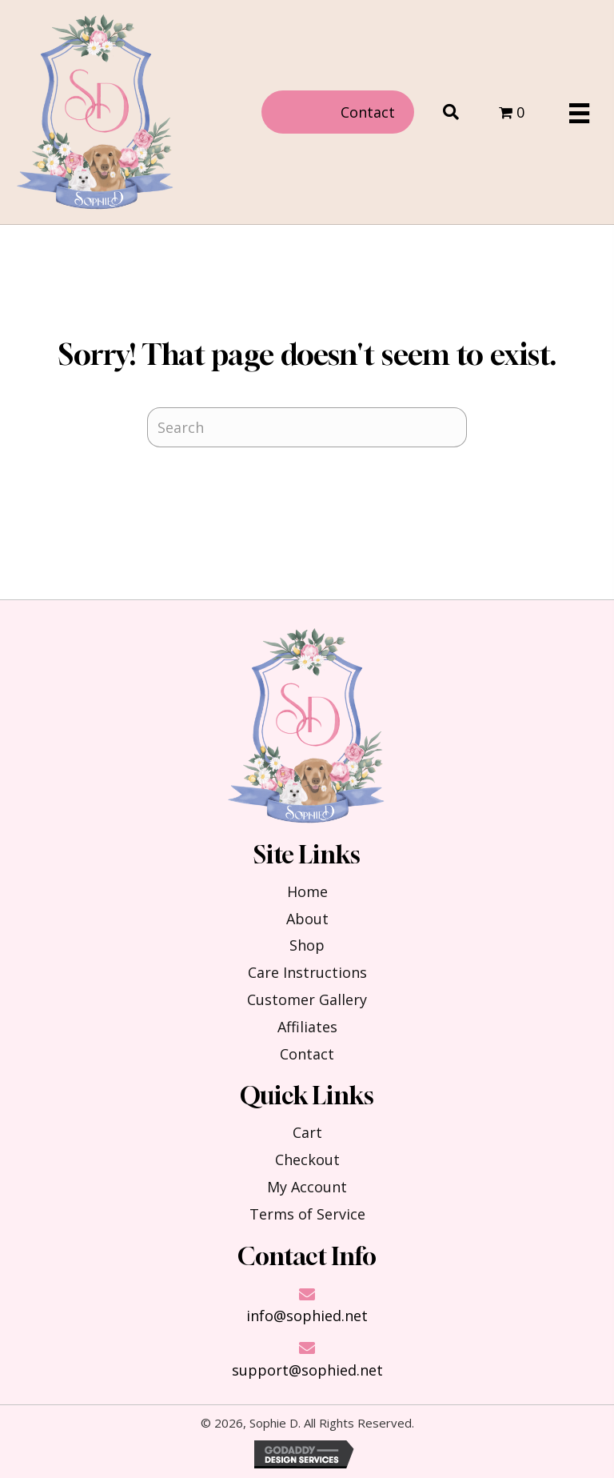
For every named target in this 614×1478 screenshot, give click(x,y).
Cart (307, 1132)
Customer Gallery (307, 999)
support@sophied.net (307, 1370)
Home (307, 891)
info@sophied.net (307, 1315)
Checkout (307, 1159)
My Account (307, 1186)
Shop (307, 945)
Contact (307, 1053)
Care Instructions (307, 972)
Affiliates (307, 1026)
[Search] (307, 427)
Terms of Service (307, 1214)
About (307, 918)
